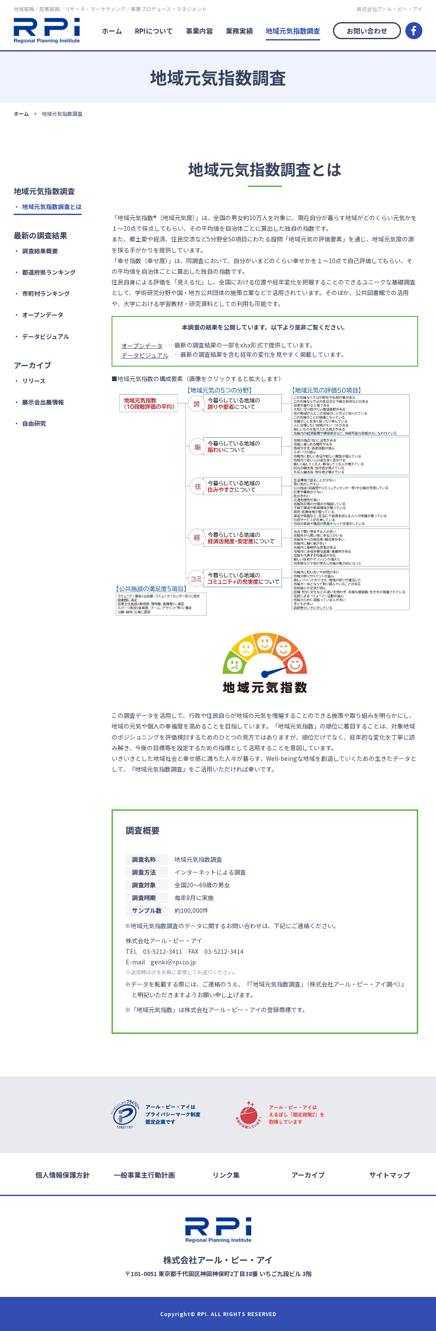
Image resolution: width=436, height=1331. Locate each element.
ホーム (112, 31)
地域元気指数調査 (293, 31)
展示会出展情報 (43, 402)
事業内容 (199, 31)
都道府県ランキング (49, 272)
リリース (34, 380)
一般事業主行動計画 (144, 1174)
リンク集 (226, 1174)
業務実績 (239, 31)
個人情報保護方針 (62, 1174)
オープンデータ (42, 314)
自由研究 (34, 423)
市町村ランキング (46, 293)
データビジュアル (45, 336)
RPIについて (154, 31)
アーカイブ (308, 1174)
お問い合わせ (367, 31)
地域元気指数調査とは (52, 206)
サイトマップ (389, 1174)
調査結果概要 (40, 251)
